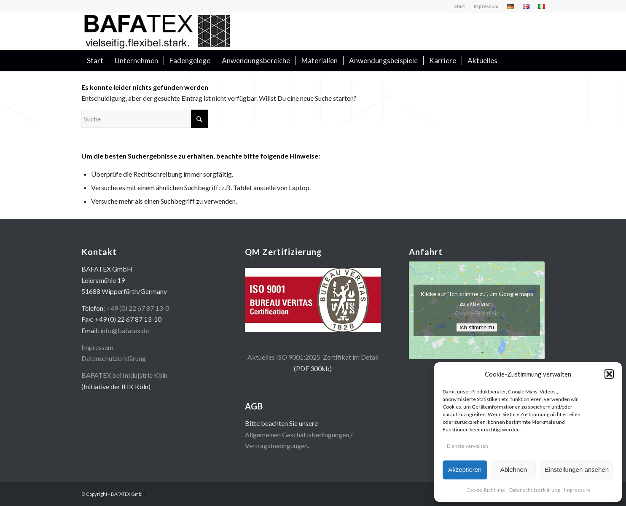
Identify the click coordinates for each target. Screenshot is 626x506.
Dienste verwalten (467, 446)
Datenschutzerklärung (534, 490)
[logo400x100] (157, 31)
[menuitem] (460, 6)
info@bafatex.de (124, 330)
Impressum (577, 490)
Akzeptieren (464, 469)
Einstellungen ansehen (577, 469)
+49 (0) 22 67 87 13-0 (137, 308)
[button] (609, 374)
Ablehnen (513, 469)
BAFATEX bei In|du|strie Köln (124, 375)
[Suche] (540, 60)
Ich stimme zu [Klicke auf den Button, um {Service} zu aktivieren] (476, 327)
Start (459, 6)
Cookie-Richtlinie (485, 490)
